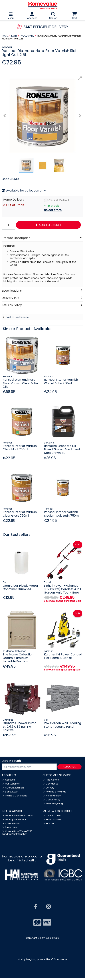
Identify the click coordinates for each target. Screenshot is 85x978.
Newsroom (9, 827)
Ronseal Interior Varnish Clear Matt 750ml (20, 447)
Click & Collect (58, 200)
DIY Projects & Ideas (14, 819)
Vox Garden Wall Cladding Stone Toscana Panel (62, 725)
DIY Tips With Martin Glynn (17, 815)
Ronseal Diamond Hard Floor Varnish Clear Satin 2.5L (20, 383)
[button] (80, 78)
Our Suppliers (11, 783)
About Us (8, 779)
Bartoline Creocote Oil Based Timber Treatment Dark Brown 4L (62, 449)
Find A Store (51, 779)
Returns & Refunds (54, 791)
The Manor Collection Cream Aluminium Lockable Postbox (18, 657)
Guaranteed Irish (13, 787)
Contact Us (50, 783)
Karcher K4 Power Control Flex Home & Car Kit (63, 656)
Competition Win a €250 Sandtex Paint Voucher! (17, 832)
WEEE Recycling (53, 803)
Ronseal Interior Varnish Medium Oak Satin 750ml (61, 514)
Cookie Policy (51, 799)
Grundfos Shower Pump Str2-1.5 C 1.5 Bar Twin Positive (20, 726)
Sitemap (49, 823)
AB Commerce (58, 959)
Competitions (11, 823)
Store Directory (52, 819)
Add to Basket (48, 225)
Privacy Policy (52, 795)
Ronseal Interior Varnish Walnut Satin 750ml (61, 381)
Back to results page (17, 317)
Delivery (48, 787)
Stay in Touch (11, 761)
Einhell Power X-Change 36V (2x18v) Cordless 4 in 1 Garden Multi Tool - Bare (62, 589)
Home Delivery (13, 200)
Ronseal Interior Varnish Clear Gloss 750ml (20, 514)
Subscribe (69, 766)
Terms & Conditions (14, 795)
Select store (53, 210)
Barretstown (10, 791)
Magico (30, 959)
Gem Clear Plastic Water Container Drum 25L (20, 587)
